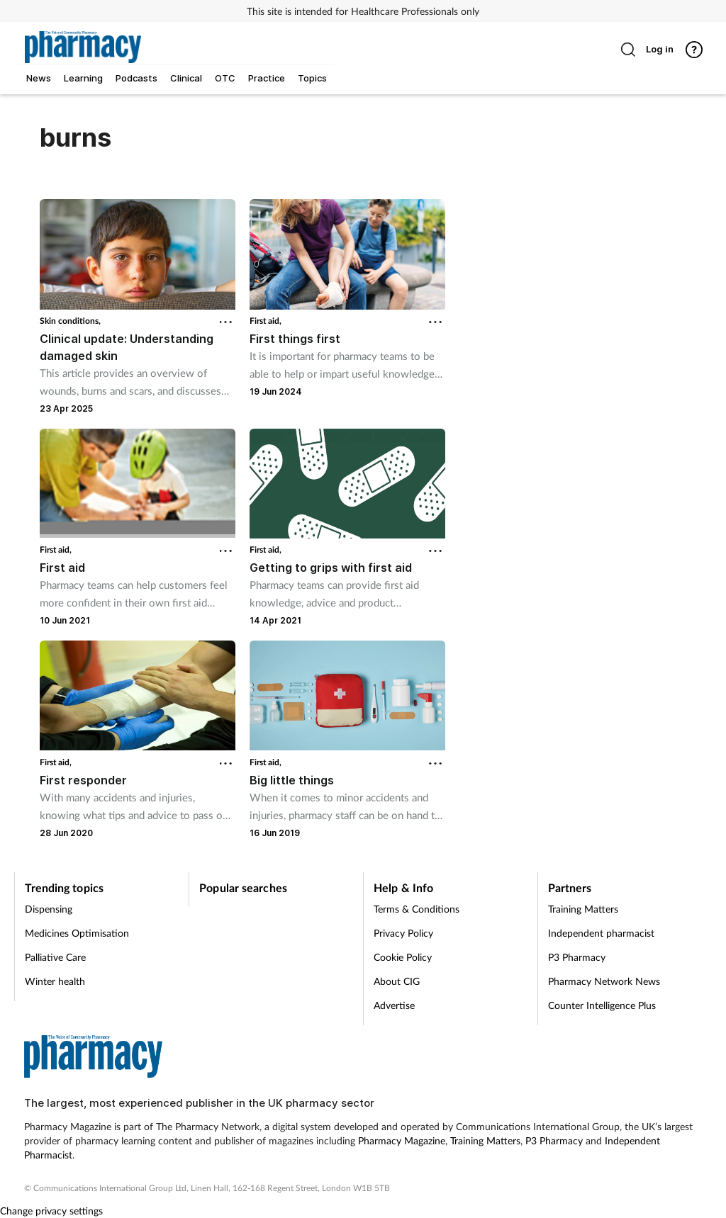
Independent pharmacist (601, 933)
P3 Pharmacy (576, 957)
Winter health (55, 981)
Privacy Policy (403, 933)
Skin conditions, (70, 320)
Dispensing (48, 909)
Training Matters (583, 909)
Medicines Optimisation (77, 933)
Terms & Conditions (416, 909)
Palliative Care (55, 957)
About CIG (397, 981)
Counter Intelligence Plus (602, 1005)
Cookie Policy (403, 957)
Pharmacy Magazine (401, 1140)
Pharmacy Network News (604, 981)
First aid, (265, 320)
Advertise (394, 1005)
